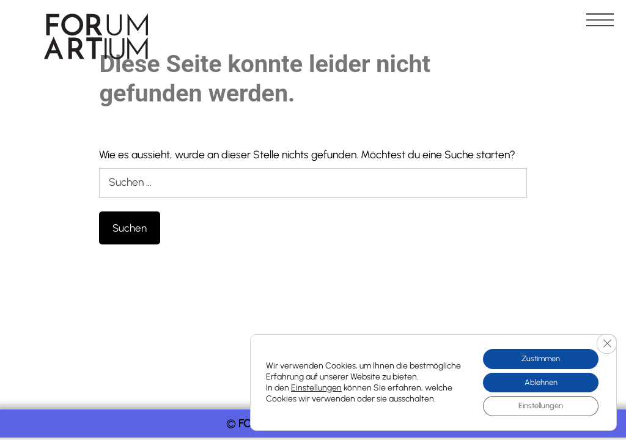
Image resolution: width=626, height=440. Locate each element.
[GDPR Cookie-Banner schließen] (606, 339)
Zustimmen (535, 353)
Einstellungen (316, 385)
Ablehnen (535, 379)
